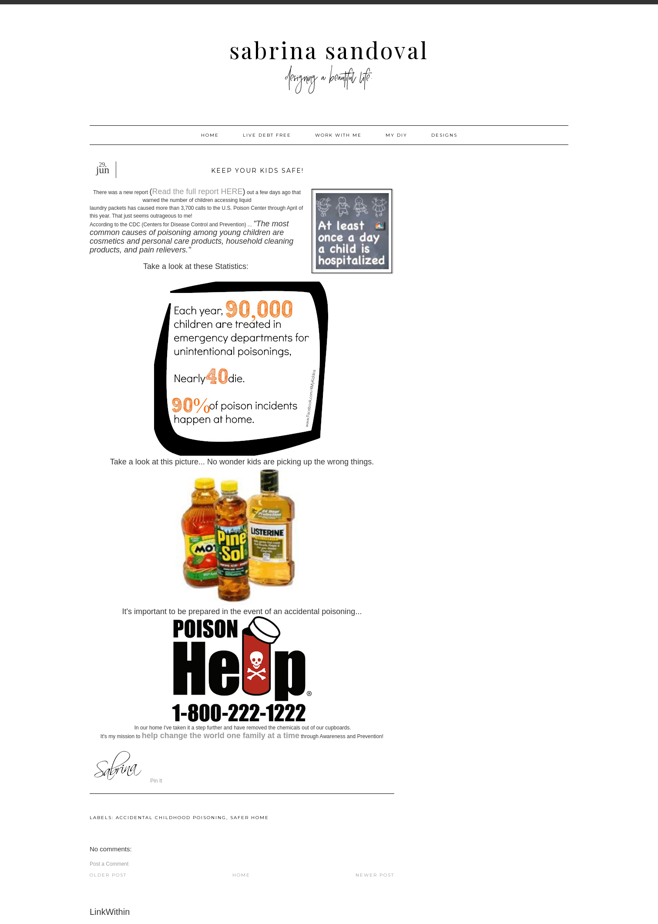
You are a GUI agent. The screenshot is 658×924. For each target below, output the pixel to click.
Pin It (156, 781)
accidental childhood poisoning (171, 817)
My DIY (396, 135)
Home (210, 135)
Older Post (108, 875)
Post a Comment (109, 864)
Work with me (338, 135)
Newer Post (375, 875)
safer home (249, 817)
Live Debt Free (267, 135)
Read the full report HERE (197, 191)
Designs (444, 135)
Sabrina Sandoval (329, 50)
